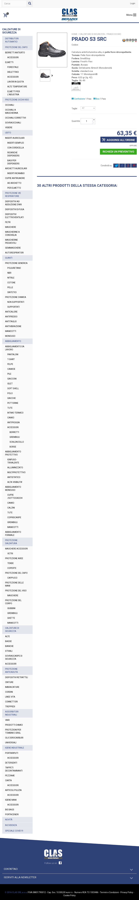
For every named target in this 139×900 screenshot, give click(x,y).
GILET (10, 383)
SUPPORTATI (13, 307)
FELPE (10, 364)
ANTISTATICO (13, 477)
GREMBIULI (15, 437)
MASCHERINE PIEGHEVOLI (11, 241)
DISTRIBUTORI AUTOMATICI (12, 40)
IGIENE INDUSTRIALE (14, 748)
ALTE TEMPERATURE (17, 86)
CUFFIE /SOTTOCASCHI (14, 496)
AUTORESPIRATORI (14, 253)
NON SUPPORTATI (15, 302)
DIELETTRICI (13, 72)
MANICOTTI (10, 331)
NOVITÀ (8, 819)
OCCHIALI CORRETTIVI (15, 118)
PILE (9, 374)
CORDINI (9, 692)
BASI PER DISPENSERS (13, 162)
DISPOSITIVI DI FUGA (14, 209)
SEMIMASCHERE (13, 248)
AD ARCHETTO (14, 183)
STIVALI (8, 651)
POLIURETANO (14, 268)
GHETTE (11, 618)
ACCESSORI (13, 57)
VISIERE (8, 127)
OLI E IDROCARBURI (14, 738)
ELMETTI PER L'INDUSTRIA (13, 93)
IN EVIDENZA (11, 825)
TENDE (10, 563)
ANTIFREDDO (11, 316)
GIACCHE (11, 398)
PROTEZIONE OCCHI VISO (17, 100)
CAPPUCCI (12, 578)
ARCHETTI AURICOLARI (16, 168)
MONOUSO (10, 336)
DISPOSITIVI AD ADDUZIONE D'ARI (13, 203)
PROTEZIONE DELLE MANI (14, 584)
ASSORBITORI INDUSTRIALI (11, 713)
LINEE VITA (10, 697)
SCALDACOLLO (17, 442)
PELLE (10, 287)
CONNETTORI (11, 701)
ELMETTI (9, 62)
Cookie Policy (69, 895)
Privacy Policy (126, 892)
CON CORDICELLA (15, 148)
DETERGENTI (11, 763)
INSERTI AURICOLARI (14, 138)
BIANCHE (9, 646)
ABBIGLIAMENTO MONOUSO (13, 488)
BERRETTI (14, 432)
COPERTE (11, 568)
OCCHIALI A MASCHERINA (11, 111)
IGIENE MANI (11, 800)
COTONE (11, 282)
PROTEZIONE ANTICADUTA (11, 670)
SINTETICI (12, 292)
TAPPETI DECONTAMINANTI (14, 769)
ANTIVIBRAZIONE (13, 326)
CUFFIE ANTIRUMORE (15, 178)
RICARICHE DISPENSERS (13, 154)
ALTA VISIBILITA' (14, 482)
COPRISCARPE (14, 517)
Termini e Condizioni (109, 892)
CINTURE (9, 682)
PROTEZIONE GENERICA (16, 263)
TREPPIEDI (10, 706)
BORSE (13, 447)
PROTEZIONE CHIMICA (15, 297)
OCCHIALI (9, 105)
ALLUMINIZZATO (15, 467)
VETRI (10, 553)
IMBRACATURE (12, 687)
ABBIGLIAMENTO (13, 341)
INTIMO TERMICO (15, 413)
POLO (10, 393)
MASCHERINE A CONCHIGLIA (12, 233)
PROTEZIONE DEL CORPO (13, 602)
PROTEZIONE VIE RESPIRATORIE (13, 194)
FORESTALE (13, 67)
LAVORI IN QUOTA (15, 82)
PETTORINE (12, 403)
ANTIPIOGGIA (13, 422)
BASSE (8, 641)
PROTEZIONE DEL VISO (16, 590)
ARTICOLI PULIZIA (13, 790)
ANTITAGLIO (11, 321)
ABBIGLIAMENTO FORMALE (13, 533)
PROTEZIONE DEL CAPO (16, 47)
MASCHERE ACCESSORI (16, 548)
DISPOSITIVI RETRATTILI (16, 677)
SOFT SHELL (13, 388)
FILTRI (7, 222)
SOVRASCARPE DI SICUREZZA (13, 657)
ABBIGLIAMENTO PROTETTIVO (13, 453)
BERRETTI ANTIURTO (15, 52)
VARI (7, 720)
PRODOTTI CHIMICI (14, 725)
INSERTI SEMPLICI (15, 143)
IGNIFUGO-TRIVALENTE (13, 461)
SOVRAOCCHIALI (13, 122)
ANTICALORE (11, 312)
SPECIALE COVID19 (14, 831)
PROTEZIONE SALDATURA (11, 542)
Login (132, 3)
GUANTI (8, 258)
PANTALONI (12, 354)
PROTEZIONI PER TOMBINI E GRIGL (13, 731)
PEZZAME (10, 775)
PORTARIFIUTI (11, 753)
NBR (9, 273)
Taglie (75, 108)
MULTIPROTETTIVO (16, 472)
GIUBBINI (11, 608)
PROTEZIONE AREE (14, 558)
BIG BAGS (9, 809)
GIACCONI (12, 379)
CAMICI (10, 417)
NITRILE (10, 278)
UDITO (8, 132)
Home (74, 34)
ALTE (7, 636)
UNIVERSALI (10, 742)
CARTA (8, 780)
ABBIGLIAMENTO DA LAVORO (14, 348)
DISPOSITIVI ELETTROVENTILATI (14, 216)
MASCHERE (10, 227)
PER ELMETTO (14, 188)
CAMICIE (11, 369)
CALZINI (11, 508)
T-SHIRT (11, 359)
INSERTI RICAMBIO (16, 173)
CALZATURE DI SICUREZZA (12, 629)
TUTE (10, 408)
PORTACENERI (12, 814)
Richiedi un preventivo (118, 151)
